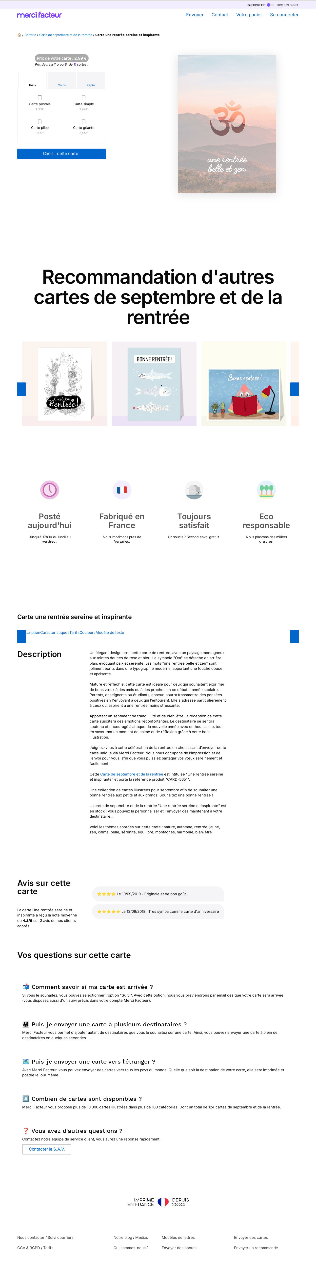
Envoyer (195, 14)
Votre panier (249, 14)
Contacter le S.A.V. (47, 1149)
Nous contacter (30, 1237)
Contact (220, 14)
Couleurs (87, 632)
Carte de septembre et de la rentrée (65, 35)
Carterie (30, 35)
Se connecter (284, 14)
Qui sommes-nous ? (131, 1247)
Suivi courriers (61, 1237)
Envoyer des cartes (251, 1237)
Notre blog (123, 1237)
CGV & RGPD (28, 1247)
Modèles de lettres (178, 1237)
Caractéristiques (54, 632)
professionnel (283, 4)
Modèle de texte (110, 632)
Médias (141, 1237)
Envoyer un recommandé (256, 1247)
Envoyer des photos (179, 1247)
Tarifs (74, 632)
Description (30, 632)
